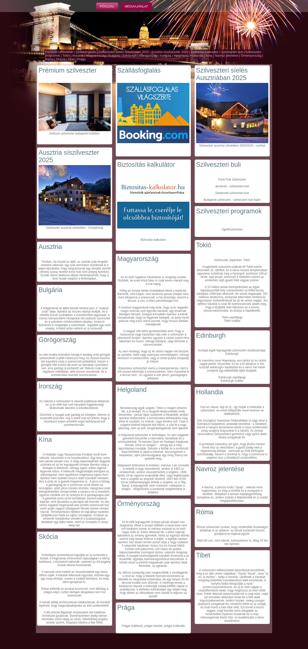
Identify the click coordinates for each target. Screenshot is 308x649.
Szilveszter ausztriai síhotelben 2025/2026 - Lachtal (232, 145)
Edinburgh (129, 55)
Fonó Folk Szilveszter (232, 179)
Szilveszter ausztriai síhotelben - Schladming (74, 227)
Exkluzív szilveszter (62, 133)
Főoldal (107, 6)
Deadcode (222, 193)
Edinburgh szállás (232, 380)
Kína (209, 55)
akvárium (221, 186)
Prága (81, 59)
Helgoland (181, 55)
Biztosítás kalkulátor (205, 52)
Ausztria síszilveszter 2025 (169, 52)
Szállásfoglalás (86, 52)
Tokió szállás (232, 320)
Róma (49, 59)
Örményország (251, 55)
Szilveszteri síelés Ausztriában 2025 (124, 52)
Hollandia (196, 55)
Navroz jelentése (226, 55)
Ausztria (77, 55)
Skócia (60, 59)
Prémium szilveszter (59, 52)
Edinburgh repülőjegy (232, 377)
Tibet (71, 59)
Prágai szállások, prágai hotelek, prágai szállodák (153, 626)
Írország (165, 55)
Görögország (148, 55)
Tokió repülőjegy (232, 317)
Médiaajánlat (136, 6)
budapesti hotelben (87, 133)
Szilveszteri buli (232, 52)
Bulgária (114, 55)
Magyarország (96, 55)
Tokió (66, 55)
